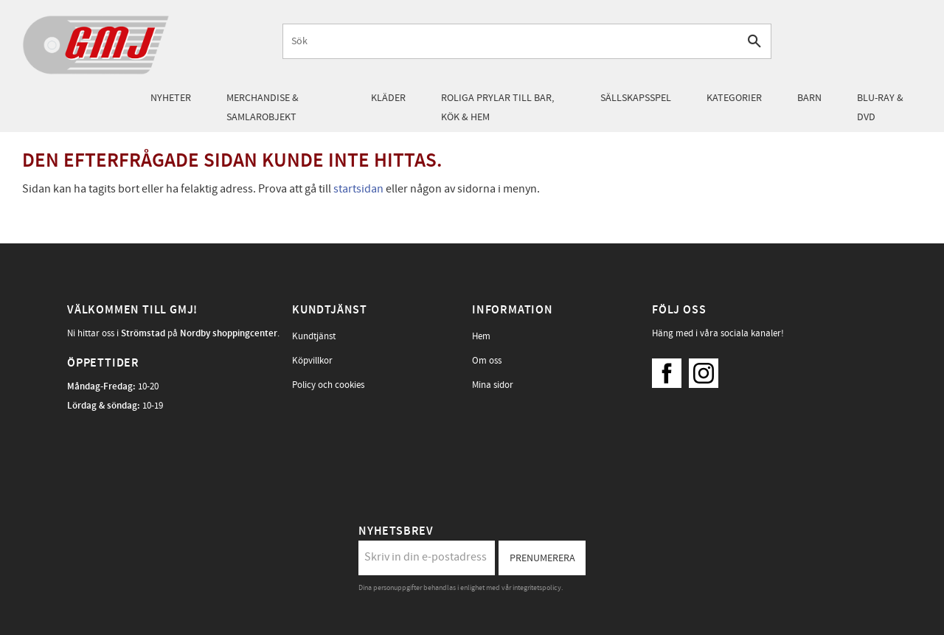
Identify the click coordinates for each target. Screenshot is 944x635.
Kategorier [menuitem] (734, 98)
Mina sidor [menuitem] (492, 385)
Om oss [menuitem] (487, 361)
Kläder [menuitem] (388, 98)
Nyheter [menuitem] (170, 98)
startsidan (358, 188)
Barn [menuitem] (809, 98)
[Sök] (754, 41)
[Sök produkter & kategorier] (510, 41)
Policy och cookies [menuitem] (328, 385)
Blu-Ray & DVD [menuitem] (880, 107)
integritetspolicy (537, 587)
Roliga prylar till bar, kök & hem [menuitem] (497, 107)
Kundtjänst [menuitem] (314, 336)
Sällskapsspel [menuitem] (635, 98)
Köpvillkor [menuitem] (312, 361)
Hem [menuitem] (481, 336)
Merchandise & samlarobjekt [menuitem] (262, 107)
